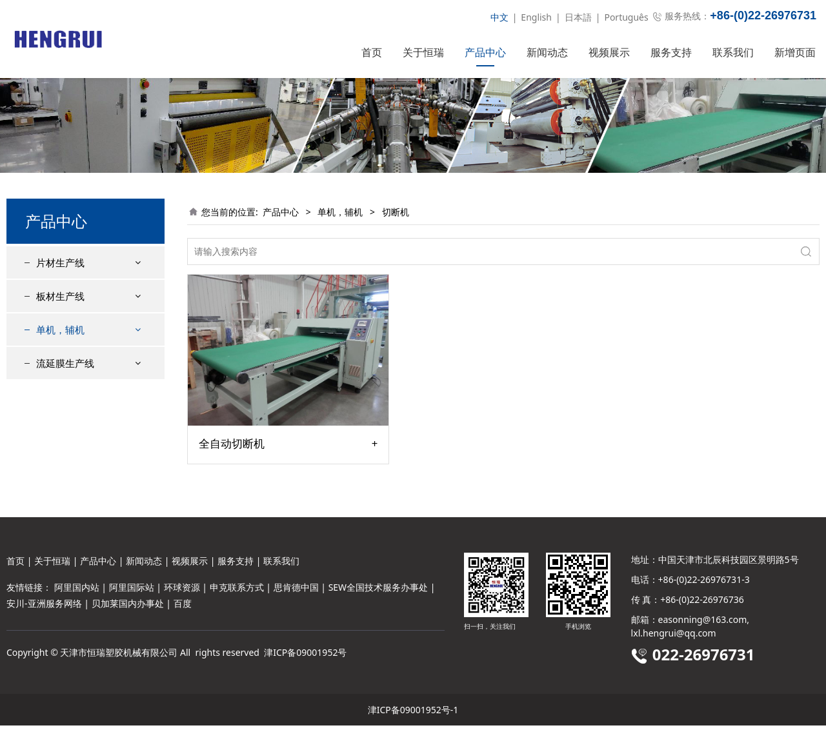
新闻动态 (547, 52)
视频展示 (609, 52)
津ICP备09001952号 (305, 657)
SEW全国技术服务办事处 (378, 592)
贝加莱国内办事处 (128, 608)
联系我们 (733, 52)
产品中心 (485, 52)
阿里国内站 (76, 592)
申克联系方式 (237, 592)
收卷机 (60, 406)
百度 (183, 608)
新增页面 (795, 52)
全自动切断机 (232, 467)
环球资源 (182, 592)
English (536, 17)
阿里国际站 (131, 592)
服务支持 (671, 52)
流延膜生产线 (65, 461)
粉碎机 (60, 429)
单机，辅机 (60, 352)
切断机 (60, 384)
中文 (499, 17)
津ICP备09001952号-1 (413, 714)
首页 (371, 52)
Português (626, 17)
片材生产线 (60, 285)
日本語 (578, 17)
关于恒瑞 (423, 52)
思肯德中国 (296, 592)
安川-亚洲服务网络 (44, 608)
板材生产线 (60, 319)
